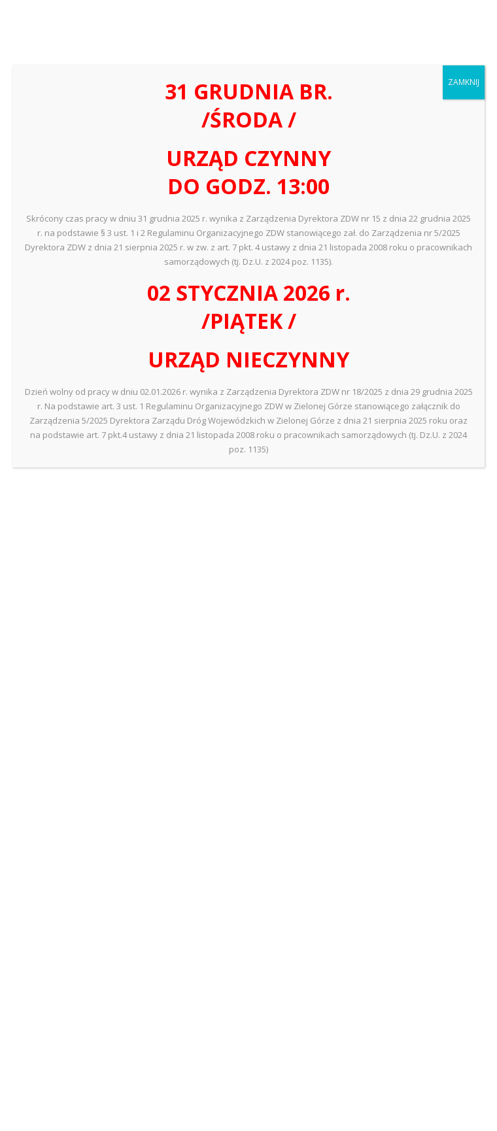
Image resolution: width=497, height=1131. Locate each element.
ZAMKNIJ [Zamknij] (463, 82)
